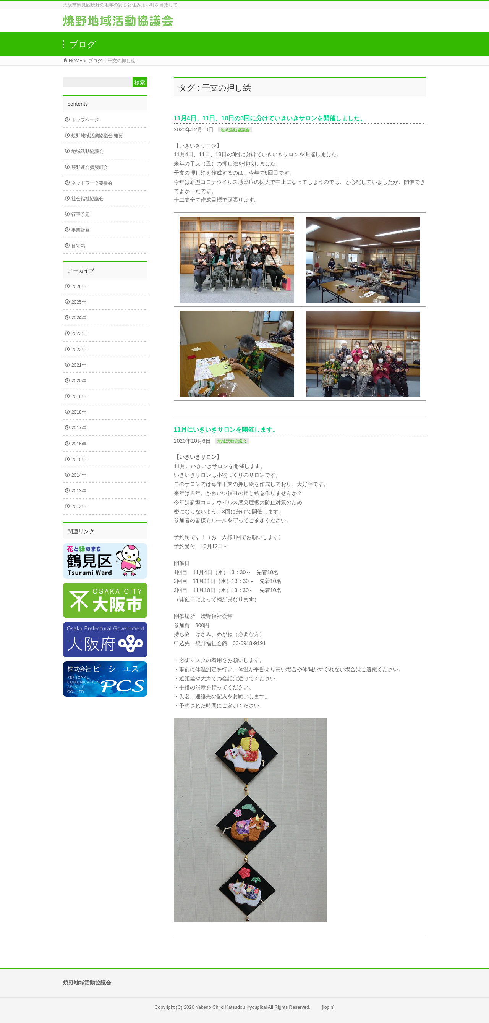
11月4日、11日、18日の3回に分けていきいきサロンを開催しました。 (270, 118)
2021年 (78, 365)
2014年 (78, 475)
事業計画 (80, 230)
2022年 (78, 349)
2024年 (78, 317)
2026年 (78, 286)
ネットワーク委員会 (92, 183)
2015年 (78, 459)
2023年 (78, 333)
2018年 (78, 412)
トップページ (85, 120)
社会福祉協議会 (87, 198)
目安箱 (78, 246)
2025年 (78, 302)
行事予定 (80, 214)
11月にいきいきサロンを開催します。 (226, 429)
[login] (328, 1007)
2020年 (78, 381)
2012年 (78, 506)
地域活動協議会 (235, 130)
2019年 (78, 396)
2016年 (78, 444)
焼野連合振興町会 (89, 167)
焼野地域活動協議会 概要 (97, 135)
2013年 (78, 491)
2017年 (78, 428)
